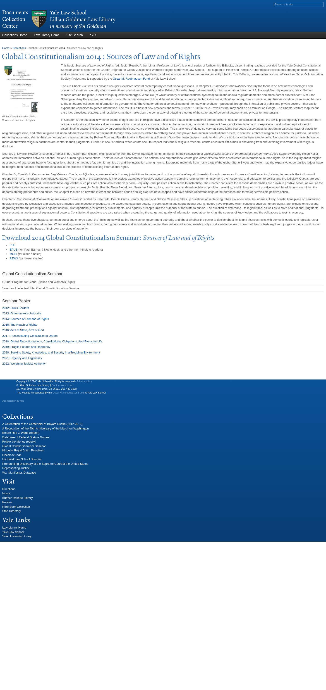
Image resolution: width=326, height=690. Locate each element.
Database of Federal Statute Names (25, 437)
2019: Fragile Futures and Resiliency (26, 347)
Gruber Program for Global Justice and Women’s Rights (38, 282)
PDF (13, 245)
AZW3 (14, 258)
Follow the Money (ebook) (19, 441)
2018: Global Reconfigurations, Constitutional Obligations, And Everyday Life (52, 341)
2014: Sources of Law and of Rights (25, 319)
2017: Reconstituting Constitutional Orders (30, 335)
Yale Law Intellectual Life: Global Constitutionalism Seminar (41, 288)
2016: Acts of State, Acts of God (23, 330)
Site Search (74, 35)
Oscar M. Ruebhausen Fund (68, 392)
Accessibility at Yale (13, 400)
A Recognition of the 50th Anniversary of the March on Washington (45, 428)
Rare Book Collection (16, 506)
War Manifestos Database (19, 472)
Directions (8, 489)
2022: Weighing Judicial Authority (24, 363)
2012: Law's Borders (15, 308)
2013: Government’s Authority (21, 313)
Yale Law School (13, 532)
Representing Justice (16, 468)
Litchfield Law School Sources (21, 459)
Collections (19, 48)
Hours (6, 493)
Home (6, 48)
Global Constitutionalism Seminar (24, 446)
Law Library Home (47, 35)
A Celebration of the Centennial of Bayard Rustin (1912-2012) (42, 424)
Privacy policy (84, 381)
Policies (7, 502)
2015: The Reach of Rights (19, 324)
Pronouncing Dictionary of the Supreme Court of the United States (45, 463)
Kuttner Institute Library (17, 498)
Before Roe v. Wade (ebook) (20, 432)
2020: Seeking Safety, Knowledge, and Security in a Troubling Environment (51, 352)
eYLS (93, 35)
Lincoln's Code (12, 455)
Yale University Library (16, 536)
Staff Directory (11, 511)
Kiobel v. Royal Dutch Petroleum (23, 450)
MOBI (13, 254)
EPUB (14, 249)
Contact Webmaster (63, 385)
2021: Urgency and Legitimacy (22, 358)
